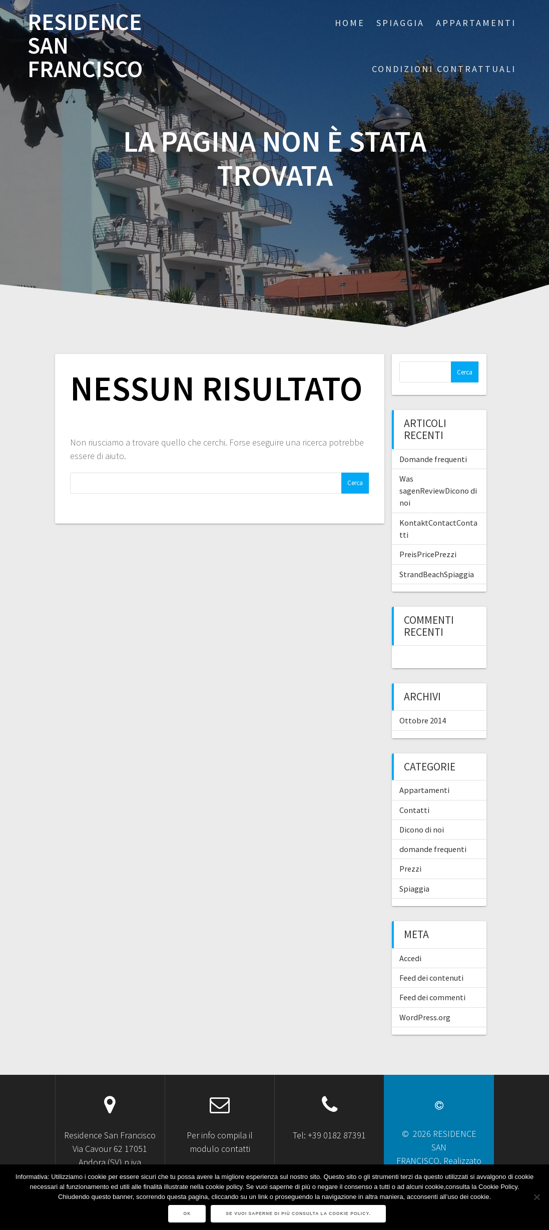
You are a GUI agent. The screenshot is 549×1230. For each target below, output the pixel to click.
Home (350, 23)
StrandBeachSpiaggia (436, 574)
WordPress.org (424, 1017)
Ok (187, 1213)
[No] (536, 1197)
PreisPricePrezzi (427, 554)
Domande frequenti (433, 459)
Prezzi (410, 869)
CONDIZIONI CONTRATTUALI (444, 69)
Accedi (410, 958)
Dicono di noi (421, 830)
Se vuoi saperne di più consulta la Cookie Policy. (298, 1213)
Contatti (414, 810)
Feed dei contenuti (431, 978)
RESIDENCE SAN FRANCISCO (85, 46)
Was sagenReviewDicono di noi (438, 491)
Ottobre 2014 (422, 720)
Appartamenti (424, 790)
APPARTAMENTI (476, 23)
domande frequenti (432, 849)
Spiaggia (414, 889)
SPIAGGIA (400, 23)
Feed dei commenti (432, 997)
